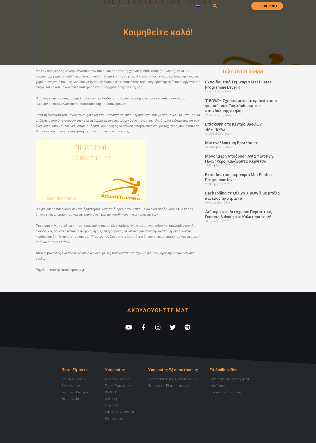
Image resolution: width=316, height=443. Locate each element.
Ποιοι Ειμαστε (120, 6)
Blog (180, 6)
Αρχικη (92, 6)
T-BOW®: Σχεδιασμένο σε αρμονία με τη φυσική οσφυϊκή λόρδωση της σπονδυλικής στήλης (241, 105)
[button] (215, 6)
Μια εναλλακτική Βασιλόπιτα (231, 142)
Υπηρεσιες (154, 6)
